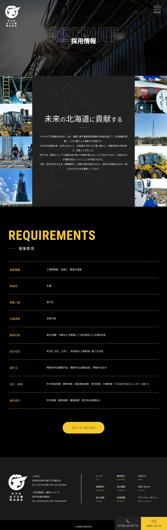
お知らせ (148, 478)
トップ (106, 478)
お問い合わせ (148, 488)
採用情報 (127, 499)
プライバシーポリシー (148, 499)
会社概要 (127, 488)
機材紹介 (127, 478)
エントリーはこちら (83, 427)
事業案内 (106, 488)
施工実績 (106, 499)
